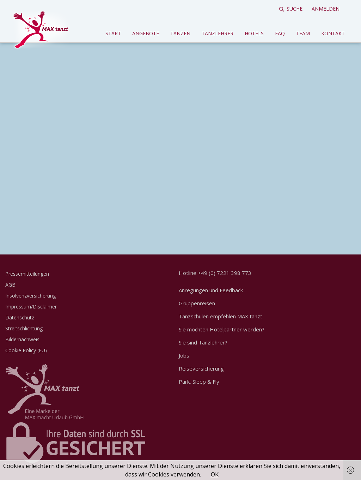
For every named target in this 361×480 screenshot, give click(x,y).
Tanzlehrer (217, 33)
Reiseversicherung (201, 368)
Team (303, 33)
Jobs (184, 355)
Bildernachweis (22, 339)
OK (215, 474)
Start (113, 33)
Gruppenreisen (197, 303)
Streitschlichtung (24, 328)
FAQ (280, 33)
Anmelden (325, 8)
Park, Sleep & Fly (199, 381)
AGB (10, 284)
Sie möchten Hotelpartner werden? (221, 329)
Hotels (254, 33)
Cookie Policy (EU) (26, 350)
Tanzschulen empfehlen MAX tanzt (220, 316)
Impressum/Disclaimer (31, 306)
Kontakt (333, 33)
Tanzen (180, 33)
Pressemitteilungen (27, 273)
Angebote (145, 33)
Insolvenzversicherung (30, 295)
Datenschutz (19, 317)
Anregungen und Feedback (211, 290)
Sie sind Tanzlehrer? (203, 342)
